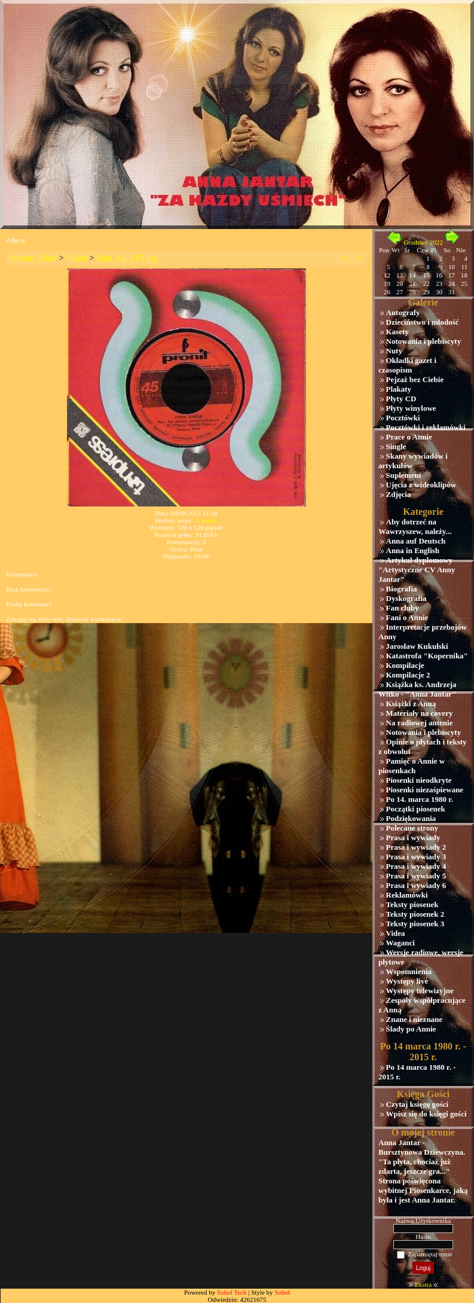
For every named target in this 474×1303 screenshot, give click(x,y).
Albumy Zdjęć (32, 258)
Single (76, 258)
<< (345, 258)
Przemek (206, 520)
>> (359, 258)
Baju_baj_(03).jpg (126, 258)
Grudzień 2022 (423, 242)
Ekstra (423, 1284)
